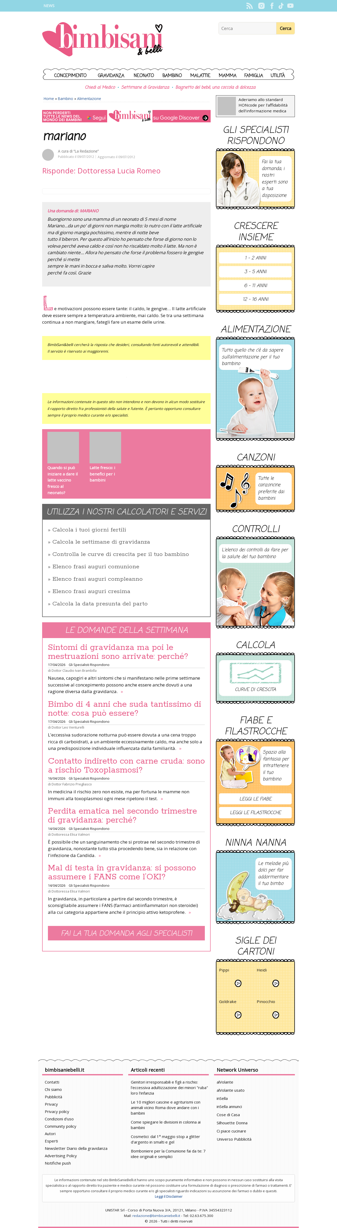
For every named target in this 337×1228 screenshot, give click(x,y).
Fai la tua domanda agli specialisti (126, 933)
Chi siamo (53, 1089)
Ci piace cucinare (231, 1131)
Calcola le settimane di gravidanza (101, 542)
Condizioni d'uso (59, 1118)
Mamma (227, 76)
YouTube (290, 6)
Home (49, 98)
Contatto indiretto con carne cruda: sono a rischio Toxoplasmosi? (126, 765)
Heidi (262, 970)
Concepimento (70, 76)
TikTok (281, 6)
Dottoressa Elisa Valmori (71, 834)
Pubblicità (53, 1096)
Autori (50, 1133)
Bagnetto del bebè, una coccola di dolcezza (215, 87)
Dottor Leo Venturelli (68, 727)
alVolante (225, 1082)
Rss (249, 6)
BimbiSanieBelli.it (102, 40)
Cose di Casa (228, 1114)
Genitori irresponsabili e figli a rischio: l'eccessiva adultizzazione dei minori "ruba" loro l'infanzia (169, 1087)
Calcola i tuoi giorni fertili (89, 530)
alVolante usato (231, 1090)
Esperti (51, 1141)
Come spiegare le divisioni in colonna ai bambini (166, 1124)
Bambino (172, 76)
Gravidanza (111, 76)
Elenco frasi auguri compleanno (97, 579)
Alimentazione (89, 98)
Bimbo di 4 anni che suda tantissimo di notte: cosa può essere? (124, 709)
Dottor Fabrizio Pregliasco (72, 784)
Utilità (278, 76)
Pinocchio (266, 1002)
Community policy (60, 1126)
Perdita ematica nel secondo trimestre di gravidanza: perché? (122, 815)
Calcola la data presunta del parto (100, 604)
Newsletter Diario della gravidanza (76, 1148)
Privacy (51, 1104)
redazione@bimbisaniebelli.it (156, 1215)
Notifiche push (58, 1163)
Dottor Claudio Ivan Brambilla (74, 670)
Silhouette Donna (232, 1122)
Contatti (52, 1082)
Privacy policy (57, 1111)
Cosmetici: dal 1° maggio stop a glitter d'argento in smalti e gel (165, 1139)
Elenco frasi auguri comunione (95, 566)
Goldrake (227, 1002)
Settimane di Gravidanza (145, 87)
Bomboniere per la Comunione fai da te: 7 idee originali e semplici (168, 1153)
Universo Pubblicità (234, 1139)
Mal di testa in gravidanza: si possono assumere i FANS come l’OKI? (122, 872)
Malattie (200, 76)
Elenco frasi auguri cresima (91, 591)
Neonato (144, 76)
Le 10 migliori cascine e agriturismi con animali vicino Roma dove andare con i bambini (165, 1107)
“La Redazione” (86, 151)
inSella (222, 1098)
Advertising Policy (61, 1155)
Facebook (271, 6)
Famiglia (253, 76)
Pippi (224, 970)
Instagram (261, 6)
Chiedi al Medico (100, 87)
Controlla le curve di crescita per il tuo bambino (120, 554)
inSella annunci (229, 1106)
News (48, 6)
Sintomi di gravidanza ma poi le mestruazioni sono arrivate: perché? (118, 652)
